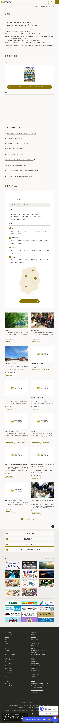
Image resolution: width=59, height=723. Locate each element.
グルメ (6, 666)
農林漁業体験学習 (10, 341)
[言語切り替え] (52, 2)
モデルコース (7, 652)
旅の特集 (7, 650)
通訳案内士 (33, 637)
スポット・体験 (8, 659)
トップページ (36, 6)
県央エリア (7, 637)
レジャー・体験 (8, 663)
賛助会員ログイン (35, 661)
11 (33, 519)
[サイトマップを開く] (57, 2)
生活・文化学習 (46, 369)
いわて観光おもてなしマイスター (38, 639)
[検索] (48, 2)
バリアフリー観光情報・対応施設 (38, 655)
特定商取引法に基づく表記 (37, 690)
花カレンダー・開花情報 (10, 655)
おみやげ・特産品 (8, 670)
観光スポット (7, 661)
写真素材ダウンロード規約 (37, 650)
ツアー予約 (7, 672)
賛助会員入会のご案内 (36, 666)
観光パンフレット (34, 646)
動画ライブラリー (34, 652)
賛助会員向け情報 (35, 663)
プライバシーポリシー (35, 692)
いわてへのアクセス (9, 683)
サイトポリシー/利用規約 (36, 687)
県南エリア (7, 639)
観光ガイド (33, 634)
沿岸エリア (7, 641)
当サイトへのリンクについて (37, 685)
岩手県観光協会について (11, 710)
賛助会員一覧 (34, 668)
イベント (7, 677)
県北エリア (7, 643)
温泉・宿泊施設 (8, 668)
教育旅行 (33, 677)
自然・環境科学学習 (21, 442)
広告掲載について (50, 558)
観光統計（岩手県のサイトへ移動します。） (25, 710)
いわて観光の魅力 (9, 634)
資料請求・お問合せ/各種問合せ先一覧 (39, 683)
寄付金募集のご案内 (35, 670)
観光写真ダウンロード (35, 648)
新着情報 (33, 681)
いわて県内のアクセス (9, 685)
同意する (23, 716)
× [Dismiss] (57, 707)
